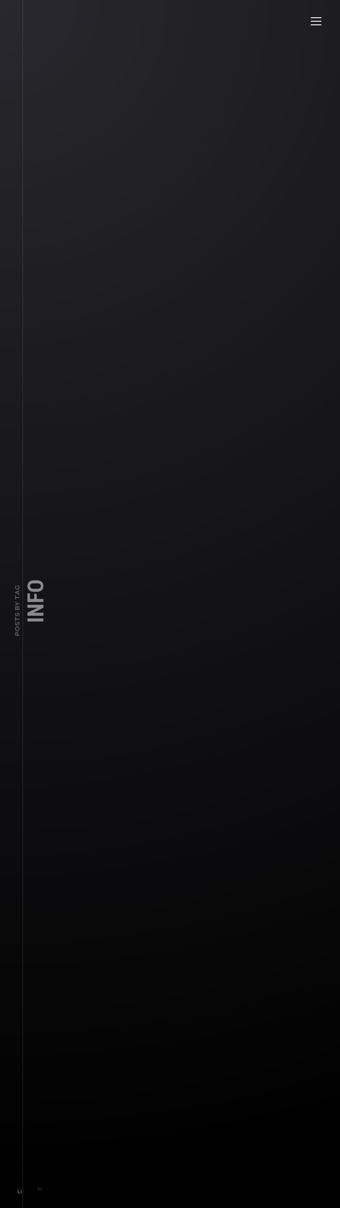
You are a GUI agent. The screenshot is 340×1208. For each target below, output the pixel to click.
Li (15, 1188)
